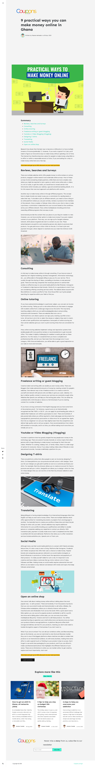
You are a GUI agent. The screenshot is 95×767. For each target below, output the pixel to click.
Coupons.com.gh (78, 763)
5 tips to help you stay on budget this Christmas (47, 704)
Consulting (27, 126)
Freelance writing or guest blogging (37, 131)
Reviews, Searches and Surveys (35, 124)
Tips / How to (47, 676)
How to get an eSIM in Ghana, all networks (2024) (21, 704)
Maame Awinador (37, 35)
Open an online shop (31, 144)
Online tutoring (29, 129)
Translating (28, 139)
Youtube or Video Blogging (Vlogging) (37, 134)
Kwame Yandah (20, 726)
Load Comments (28, 660)
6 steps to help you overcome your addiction (70, 704)
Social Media (28, 142)
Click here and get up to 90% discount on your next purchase (40, 165)
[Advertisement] (47, 48)
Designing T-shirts (30, 137)
